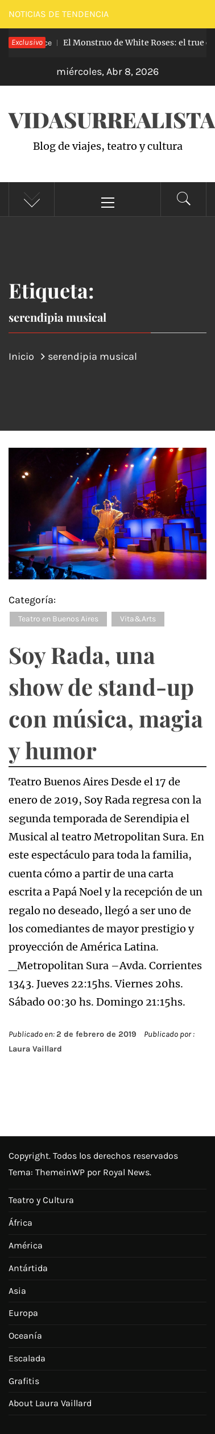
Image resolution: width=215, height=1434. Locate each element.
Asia (17, 1290)
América (26, 1245)
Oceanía (25, 1335)
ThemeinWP (61, 1172)
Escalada (27, 1358)
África (20, 1222)
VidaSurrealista (112, 119)
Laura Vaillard (35, 1049)
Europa (23, 1312)
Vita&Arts (138, 619)
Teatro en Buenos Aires (58, 619)
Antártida (28, 1268)
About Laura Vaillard (50, 1403)
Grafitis (24, 1381)
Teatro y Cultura (41, 1200)
